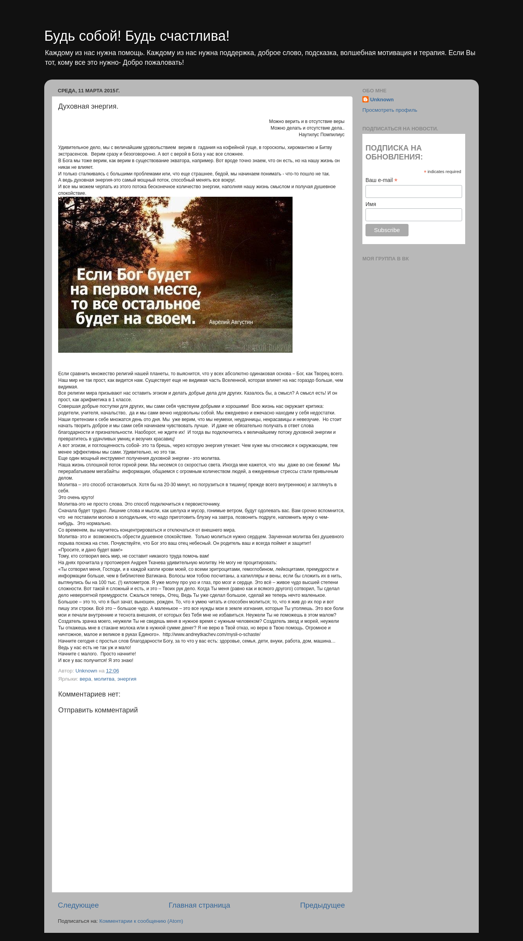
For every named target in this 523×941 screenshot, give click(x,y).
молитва (104, 679)
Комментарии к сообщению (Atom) (141, 921)
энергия (127, 679)
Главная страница (199, 905)
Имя (370, 204)
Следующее (78, 905)
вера (85, 679)
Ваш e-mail (381, 180)
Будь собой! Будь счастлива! (137, 36)
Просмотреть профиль (389, 110)
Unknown (382, 99)
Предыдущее (322, 905)
